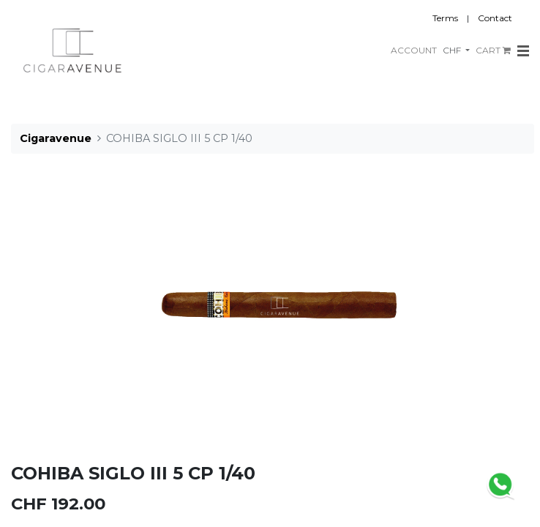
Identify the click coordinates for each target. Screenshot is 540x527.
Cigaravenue (55, 138)
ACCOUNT (414, 50)
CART (493, 50)
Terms (445, 17)
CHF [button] (453, 50)
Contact (495, 17)
